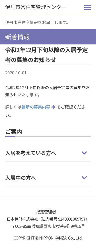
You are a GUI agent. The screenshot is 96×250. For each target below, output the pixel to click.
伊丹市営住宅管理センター (36, 6)
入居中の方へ (20, 177)
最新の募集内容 (36, 107)
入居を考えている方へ (30, 153)
